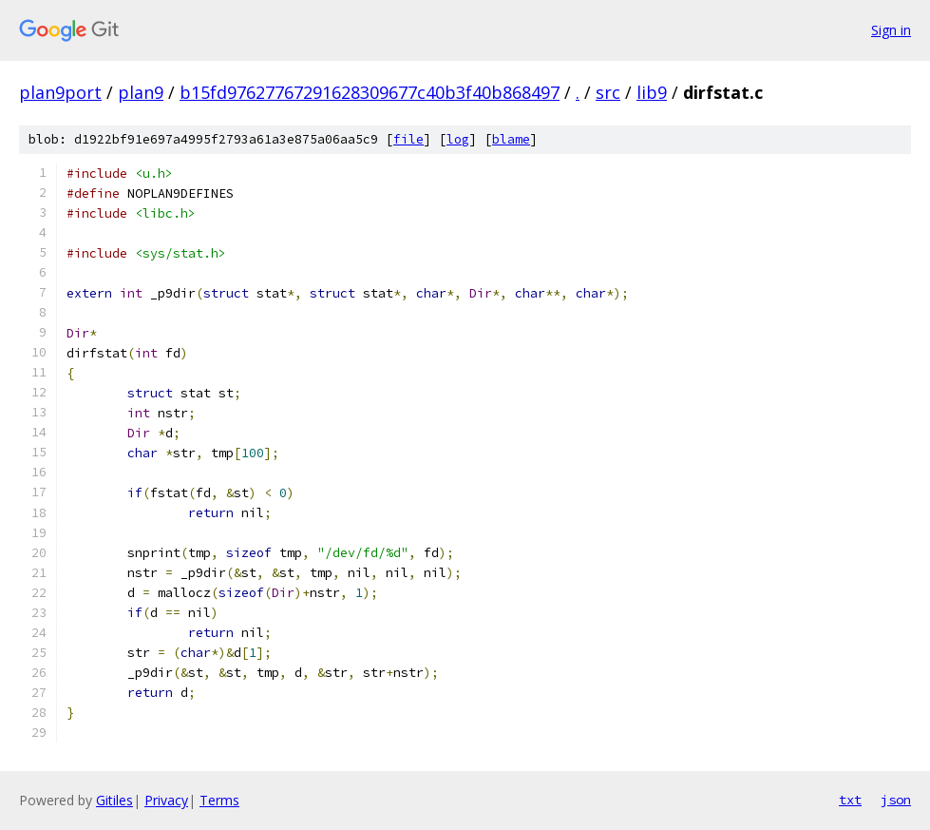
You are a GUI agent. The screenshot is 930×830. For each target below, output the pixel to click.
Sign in (891, 30)
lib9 (651, 92)
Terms (219, 800)
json (896, 799)
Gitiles (114, 800)
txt (850, 799)
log (457, 139)
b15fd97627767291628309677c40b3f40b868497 (370, 92)
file (408, 139)
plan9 (140, 92)
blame (511, 139)
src (608, 92)
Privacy (166, 800)
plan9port (60, 92)
